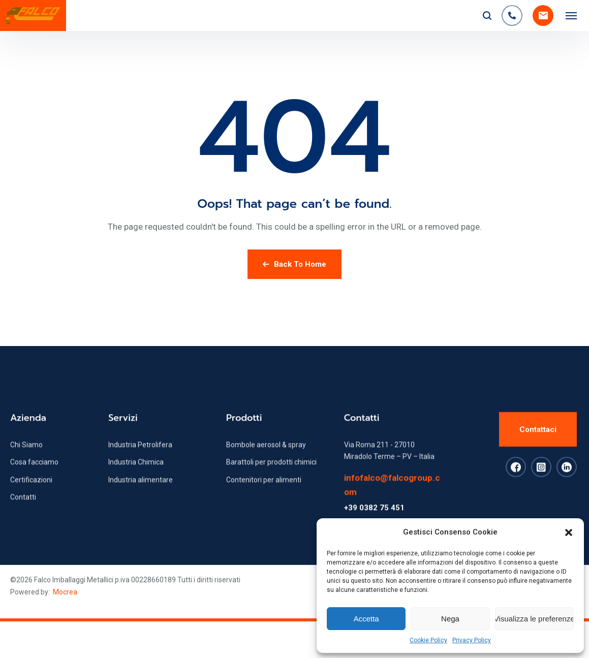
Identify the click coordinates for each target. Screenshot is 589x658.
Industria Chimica (136, 478)
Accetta (366, 618)
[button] (569, 532)
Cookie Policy (428, 640)
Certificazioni (31, 495)
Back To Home (294, 264)
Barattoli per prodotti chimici (271, 478)
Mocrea (65, 592)
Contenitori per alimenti (263, 495)
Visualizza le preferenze (534, 618)
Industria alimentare (140, 495)
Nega (450, 618)
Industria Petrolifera (140, 460)
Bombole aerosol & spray (266, 460)
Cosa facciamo (34, 478)
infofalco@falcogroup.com (392, 500)
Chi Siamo (26, 460)
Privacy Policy (471, 640)
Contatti (23, 513)
